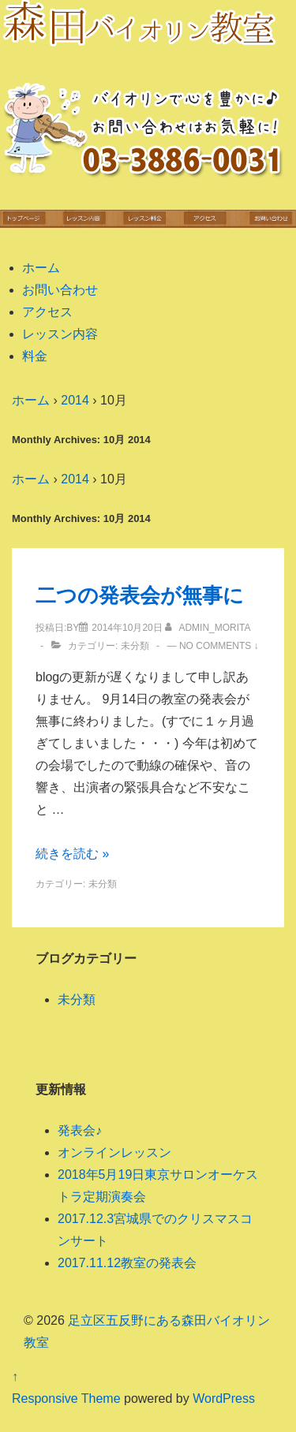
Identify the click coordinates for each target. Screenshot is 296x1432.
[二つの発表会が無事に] (127, 627)
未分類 (135, 645)
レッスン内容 (60, 334)
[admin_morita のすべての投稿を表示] (207, 627)
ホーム (41, 267)
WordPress (224, 1398)
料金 (34, 356)
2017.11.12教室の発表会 (127, 1263)
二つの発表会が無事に (140, 595)
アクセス (47, 312)
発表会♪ (80, 1130)
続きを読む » (72, 853)
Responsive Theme (66, 1398)
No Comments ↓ (219, 645)
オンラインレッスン (114, 1152)
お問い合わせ (60, 289)
